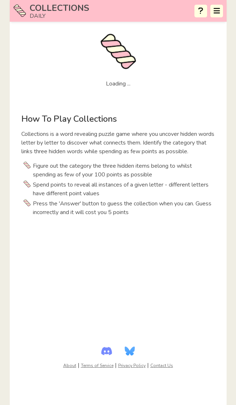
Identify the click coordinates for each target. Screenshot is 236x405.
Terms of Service (97, 365)
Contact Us (161, 365)
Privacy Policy (132, 365)
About (69, 365)
